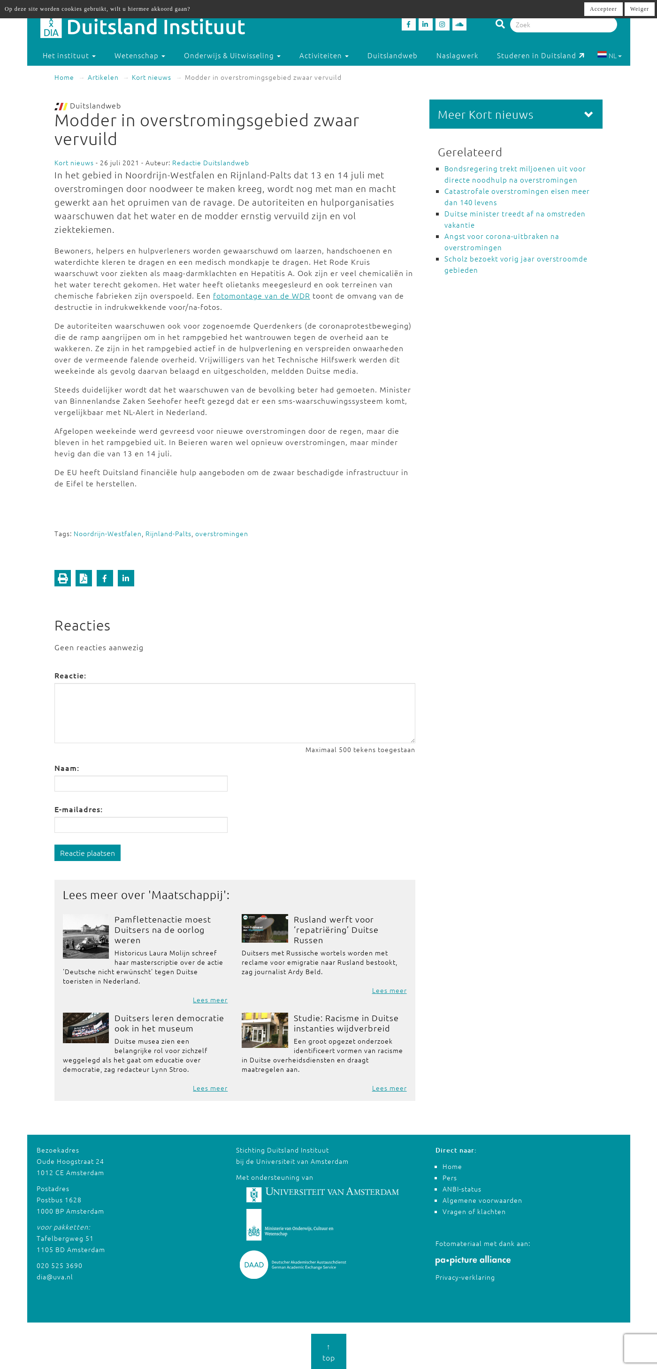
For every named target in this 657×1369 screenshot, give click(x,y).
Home (64, 77)
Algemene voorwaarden (482, 1200)
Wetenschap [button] (140, 55)
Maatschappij (187, 894)
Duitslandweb (392, 55)
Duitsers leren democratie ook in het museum (169, 1022)
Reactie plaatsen (87, 852)
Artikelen (103, 77)
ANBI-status (462, 1188)
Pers (450, 1177)
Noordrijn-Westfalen (108, 533)
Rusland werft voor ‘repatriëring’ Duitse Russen (336, 929)
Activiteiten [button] (324, 55)
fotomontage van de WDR (261, 295)
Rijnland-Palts (168, 533)
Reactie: (70, 675)
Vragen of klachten (474, 1211)
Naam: (66, 767)
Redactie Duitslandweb (210, 162)
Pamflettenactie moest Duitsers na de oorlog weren (163, 929)
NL (609, 55)
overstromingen (221, 533)
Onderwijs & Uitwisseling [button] (232, 55)
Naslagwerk (457, 55)
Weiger (639, 9)
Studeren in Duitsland (541, 55)
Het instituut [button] (69, 55)
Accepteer (603, 9)
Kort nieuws (151, 77)
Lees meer (210, 999)
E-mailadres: (78, 809)
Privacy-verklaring (465, 1277)
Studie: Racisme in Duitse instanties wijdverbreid (346, 1022)
